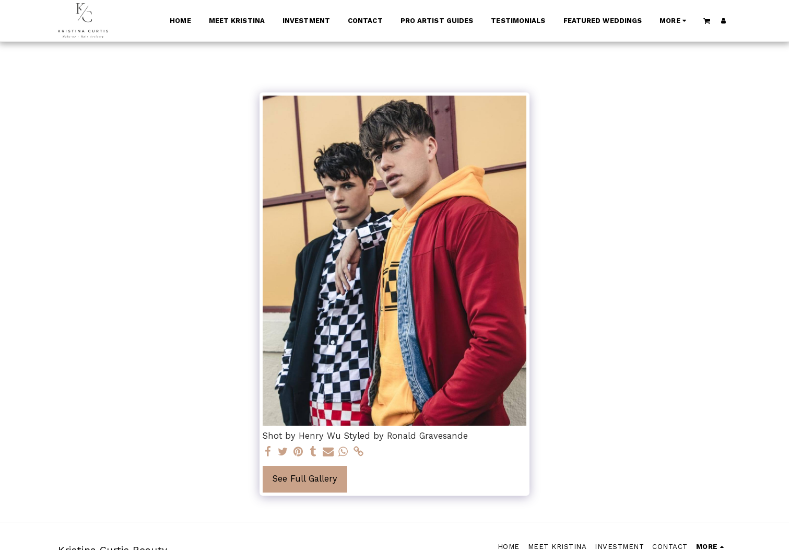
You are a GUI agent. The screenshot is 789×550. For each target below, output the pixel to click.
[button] (706, 21)
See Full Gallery (305, 479)
